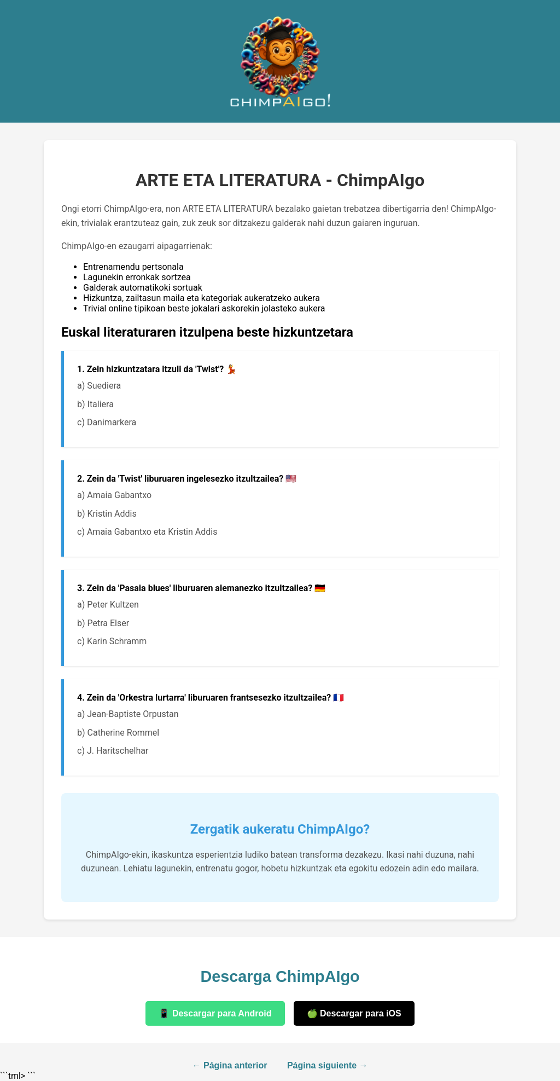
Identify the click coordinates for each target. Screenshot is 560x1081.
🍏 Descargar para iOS (354, 1013)
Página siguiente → (327, 1065)
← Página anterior (229, 1065)
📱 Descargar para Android (215, 1013)
